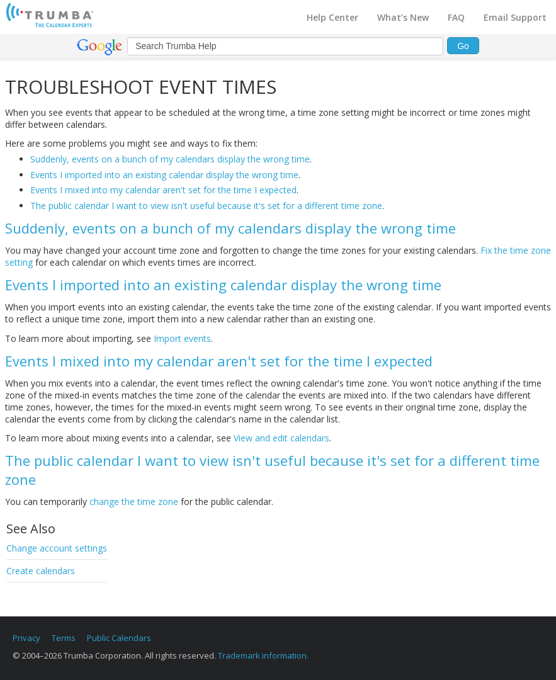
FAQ (456, 17)
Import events (182, 338)
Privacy (26, 637)
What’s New (403, 17)
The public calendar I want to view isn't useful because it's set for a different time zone (206, 206)
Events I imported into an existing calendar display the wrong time (164, 175)
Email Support (515, 17)
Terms (64, 637)
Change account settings (56, 548)
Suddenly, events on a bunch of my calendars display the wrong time (170, 159)
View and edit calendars (281, 438)
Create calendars (40, 571)
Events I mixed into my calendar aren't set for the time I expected (163, 190)
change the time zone (133, 501)
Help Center (332, 17)
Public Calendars (119, 637)
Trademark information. (263, 655)
